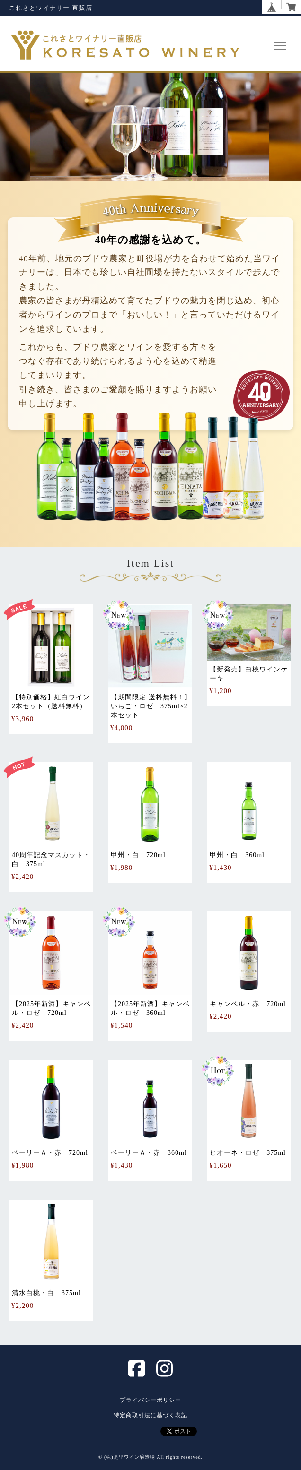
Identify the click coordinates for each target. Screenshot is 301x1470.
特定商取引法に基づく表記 (150, 1415)
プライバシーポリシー (150, 1400)
